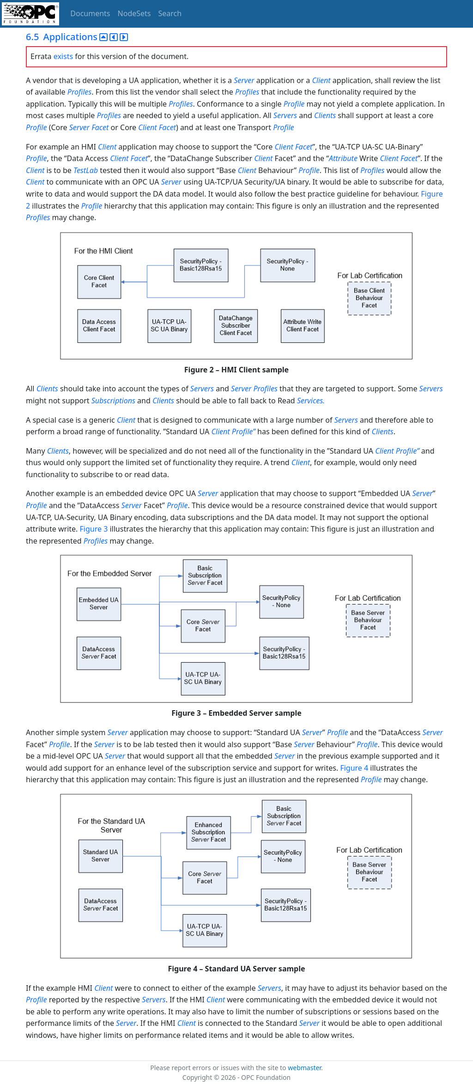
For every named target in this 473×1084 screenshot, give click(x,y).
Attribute (343, 158)
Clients (325, 115)
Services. (311, 400)
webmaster (304, 1067)
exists (63, 56)
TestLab (85, 170)
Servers (285, 115)
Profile (294, 104)
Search (170, 13)
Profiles (79, 92)
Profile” (243, 431)
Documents (90, 13)
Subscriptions (113, 400)
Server (244, 80)
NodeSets (134, 13)
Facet (100, 127)
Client (321, 80)
